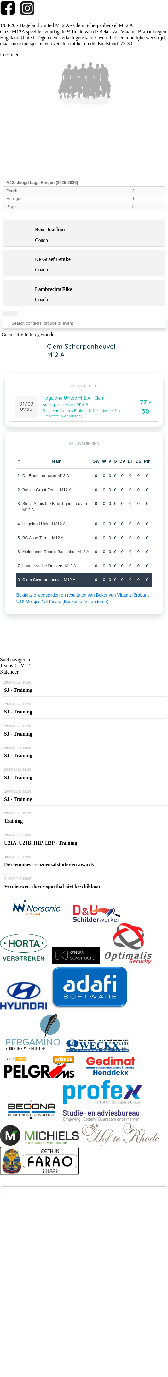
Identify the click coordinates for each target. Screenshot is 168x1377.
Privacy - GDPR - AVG (85, 1311)
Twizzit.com (108, 1296)
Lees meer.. (11, 54)
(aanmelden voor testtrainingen (40, 1263)
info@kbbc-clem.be (28, 1252)
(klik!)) (110, 1263)
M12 (25, 665)
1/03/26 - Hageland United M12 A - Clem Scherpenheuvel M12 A (66, 25)
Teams (6, 665)
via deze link (88, 1263)
